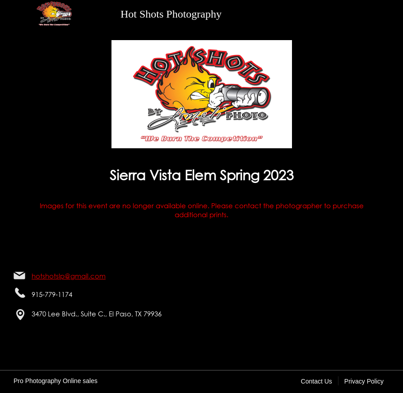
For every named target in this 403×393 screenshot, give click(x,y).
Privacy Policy (364, 381)
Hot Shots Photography (171, 14)
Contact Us (316, 381)
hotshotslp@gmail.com (69, 275)
